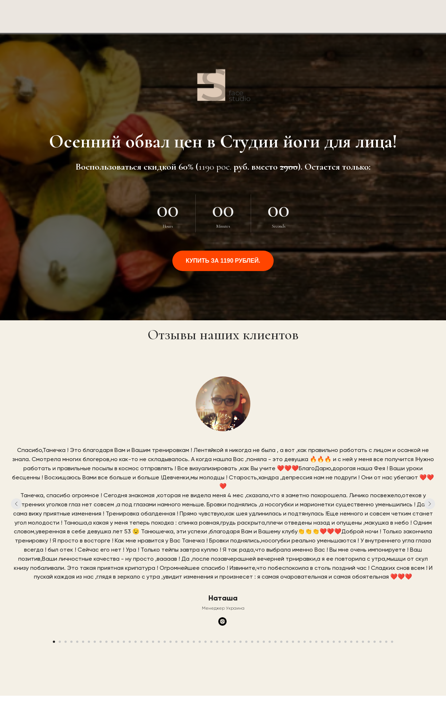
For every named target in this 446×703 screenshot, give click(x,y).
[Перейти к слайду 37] (264, 642)
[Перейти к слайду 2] (60, 642)
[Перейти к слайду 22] (176, 642)
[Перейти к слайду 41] (287, 642)
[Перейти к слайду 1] (54, 642)
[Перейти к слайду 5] (77, 642)
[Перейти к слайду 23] (182, 642)
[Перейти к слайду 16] (141, 642)
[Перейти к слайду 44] (305, 642)
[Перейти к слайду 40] (281, 642)
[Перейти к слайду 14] (130, 642)
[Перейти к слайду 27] (205, 642)
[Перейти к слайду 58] (386, 642)
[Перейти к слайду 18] (153, 642)
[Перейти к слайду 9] (100, 642)
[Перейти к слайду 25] (194, 642)
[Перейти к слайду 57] (380, 642)
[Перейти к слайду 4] (71, 642)
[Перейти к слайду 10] (106, 642)
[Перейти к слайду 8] (95, 642)
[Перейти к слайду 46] (316, 642)
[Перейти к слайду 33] (240, 642)
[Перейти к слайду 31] (229, 642)
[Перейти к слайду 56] (374, 642)
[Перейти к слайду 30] (223, 642)
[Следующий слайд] (429, 503)
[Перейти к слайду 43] (299, 642)
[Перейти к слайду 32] (235, 642)
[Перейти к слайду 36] (258, 642)
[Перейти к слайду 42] (293, 642)
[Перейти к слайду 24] (188, 642)
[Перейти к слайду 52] (351, 642)
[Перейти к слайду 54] (363, 642)
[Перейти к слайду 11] (112, 642)
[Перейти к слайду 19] (159, 642)
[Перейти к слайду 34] (246, 642)
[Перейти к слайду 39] (275, 642)
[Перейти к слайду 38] (270, 642)
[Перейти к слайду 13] (124, 642)
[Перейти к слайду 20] (165, 642)
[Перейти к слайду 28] (211, 642)
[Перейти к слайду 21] (170, 642)
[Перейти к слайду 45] (310, 642)
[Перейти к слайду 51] (345, 642)
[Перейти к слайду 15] (135, 642)
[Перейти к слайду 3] (65, 642)
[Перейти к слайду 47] (322, 642)
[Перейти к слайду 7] (89, 642)
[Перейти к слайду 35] (252, 642)
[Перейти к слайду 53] (357, 642)
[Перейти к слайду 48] (328, 642)
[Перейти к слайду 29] (217, 642)
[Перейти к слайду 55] (369, 642)
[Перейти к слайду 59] (392, 642)
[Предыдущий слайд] (16, 503)
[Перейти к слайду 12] (118, 642)
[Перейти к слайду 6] (83, 642)
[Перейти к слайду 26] (200, 642)
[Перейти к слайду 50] (340, 642)
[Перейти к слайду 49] (334, 642)
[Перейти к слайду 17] (147, 642)
